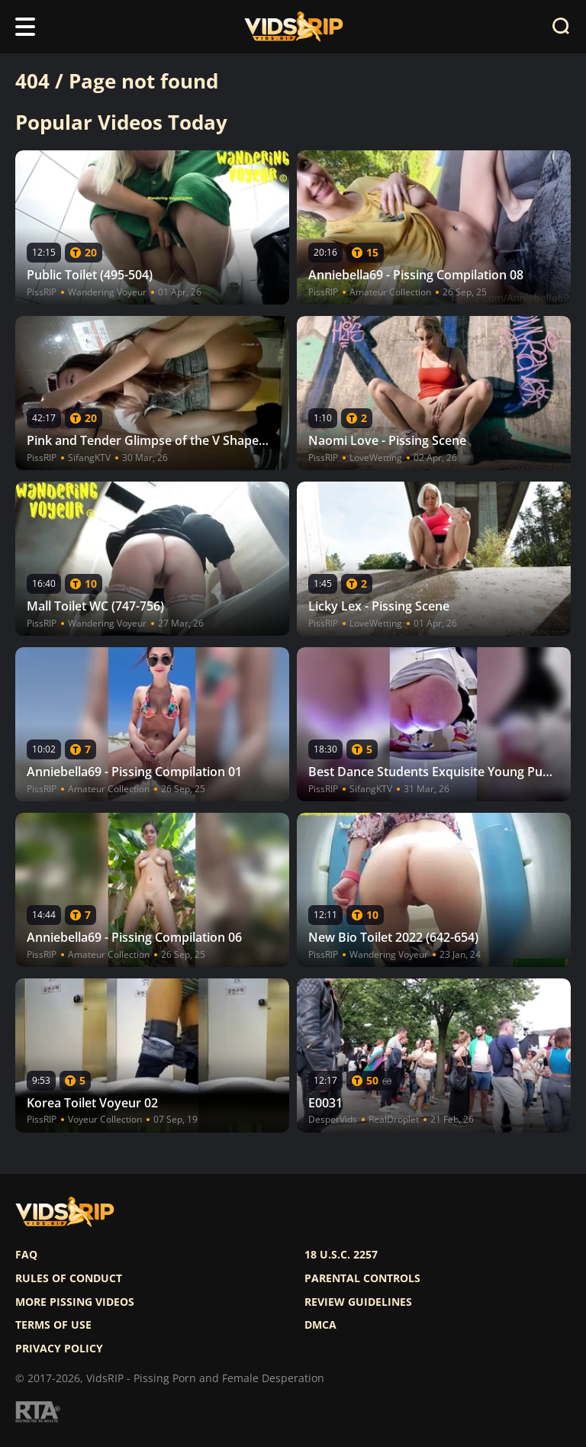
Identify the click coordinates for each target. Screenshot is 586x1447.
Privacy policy (59, 1348)
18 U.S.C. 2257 (341, 1255)
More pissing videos (74, 1302)
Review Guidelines (358, 1302)
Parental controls (362, 1278)
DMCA (320, 1325)
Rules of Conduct (68, 1278)
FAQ (26, 1255)
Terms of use (53, 1325)
